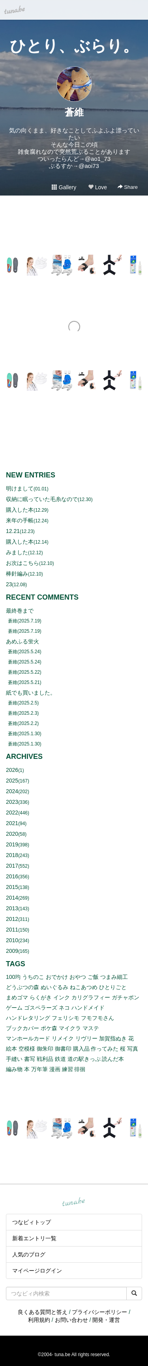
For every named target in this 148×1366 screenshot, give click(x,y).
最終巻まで (20, 611)
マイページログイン (37, 1270)
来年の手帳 (20, 520)
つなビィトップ (31, 1222)
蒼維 (74, 112)
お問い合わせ (71, 1320)
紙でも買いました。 (31, 693)
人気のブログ (28, 1254)
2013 (12, 908)
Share (128, 187)
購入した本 (20, 510)
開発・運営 (106, 1320)
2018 (12, 855)
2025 (12, 780)
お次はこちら (22, 563)
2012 (12, 919)
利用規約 (39, 1320)
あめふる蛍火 (22, 641)
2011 (12, 929)
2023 (12, 802)
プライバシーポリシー (99, 1312)
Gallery (64, 187)
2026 (12, 770)
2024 (12, 791)
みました (17, 552)
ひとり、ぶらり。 (74, 45)
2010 (12, 940)
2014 (12, 898)
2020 (12, 834)
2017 (12, 866)
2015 (12, 887)
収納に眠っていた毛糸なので (42, 499)
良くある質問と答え (42, 1312)
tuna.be (74, 1202)
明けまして (20, 488)
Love (97, 187)
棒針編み (17, 573)
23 (9, 584)
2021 (12, 823)
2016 (12, 876)
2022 (12, 812)
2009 (12, 951)
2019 (12, 844)
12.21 (13, 531)
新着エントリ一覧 (34, 1238)
